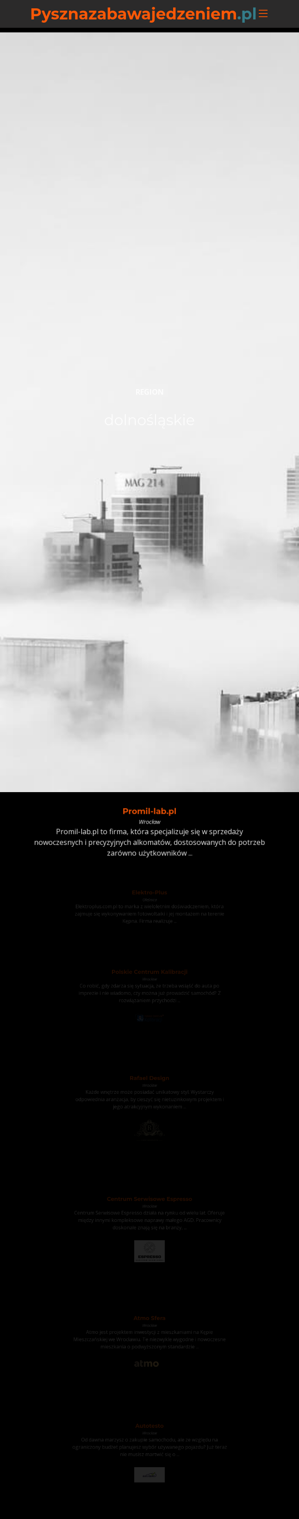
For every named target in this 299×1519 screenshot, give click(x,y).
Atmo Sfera (149, 1319)
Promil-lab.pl (149, 812)
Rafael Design (149, 1080)
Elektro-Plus (149, 893)
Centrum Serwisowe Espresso (150, 1201)
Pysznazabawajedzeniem (143, 14)
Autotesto (149, 1427)
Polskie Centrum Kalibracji (149, 973)
